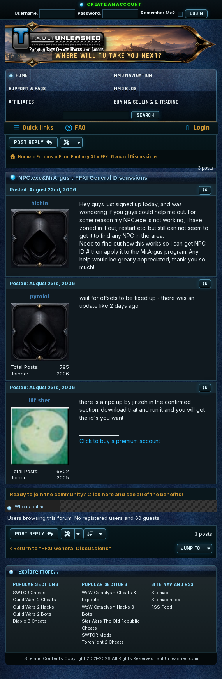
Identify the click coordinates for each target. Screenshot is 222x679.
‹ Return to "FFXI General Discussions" (60, 548)
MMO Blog (125, 89)
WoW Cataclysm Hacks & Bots (108, 610)
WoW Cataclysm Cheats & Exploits (109, 596)
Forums (45, 157)
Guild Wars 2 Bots (32, 614)
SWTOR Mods (97, 635)
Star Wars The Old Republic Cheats (111, 624)
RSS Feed (161, 607)
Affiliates (21, 102)
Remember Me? (162, 13)
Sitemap (159, 592)
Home (18, 75)
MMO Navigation (133, 75)
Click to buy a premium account (119, 441)
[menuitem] (75, 127)
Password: (108, 13)
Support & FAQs (27, 89)
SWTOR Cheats (29, 592)
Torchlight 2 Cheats (103, 642)
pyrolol (39, 297)
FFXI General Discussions (129, 157)
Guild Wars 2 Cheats (34, 599)
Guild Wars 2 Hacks (33, 607)
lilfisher (39, 401)
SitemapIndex (165, 599)
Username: (44, 13)
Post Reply (33, 142)
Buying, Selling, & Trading (146, 102)
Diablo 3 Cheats (30, 621)
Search (145, 115)
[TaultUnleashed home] (63, 42)
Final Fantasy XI (77, 157)
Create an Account (114, 4)
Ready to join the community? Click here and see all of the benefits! (96, 494)
